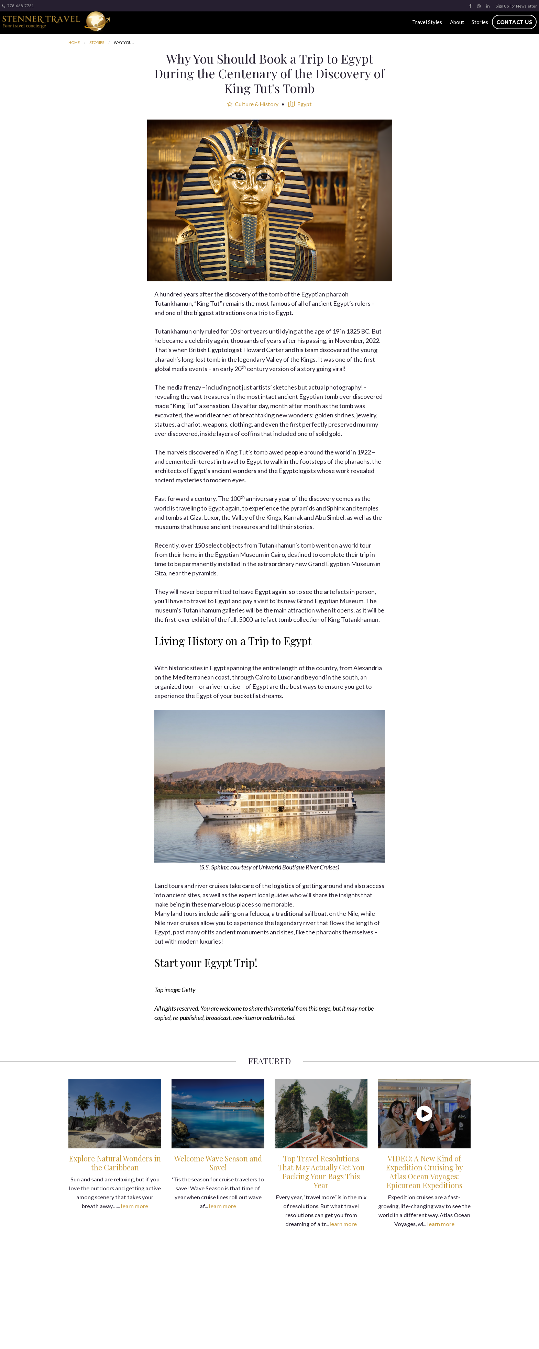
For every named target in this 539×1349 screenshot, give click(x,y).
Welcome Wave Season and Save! (218, 1163)
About (456, 22)
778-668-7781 (18, 5)
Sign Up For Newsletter (516, 6)
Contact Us (514, 22)
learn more (134, 1206)
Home (74, 42)
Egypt (300, 104)
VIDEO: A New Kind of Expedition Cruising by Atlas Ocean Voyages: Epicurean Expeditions (424, 1172)
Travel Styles (427, 22)
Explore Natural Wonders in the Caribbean (115, 1163)
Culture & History (252, 104)
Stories (479, 22)
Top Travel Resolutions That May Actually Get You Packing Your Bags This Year (321, 1172)
